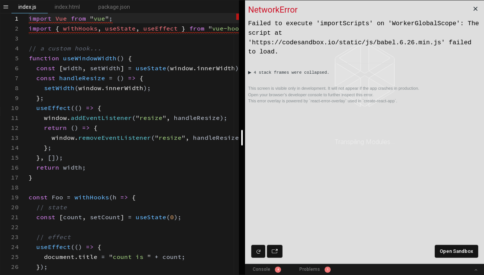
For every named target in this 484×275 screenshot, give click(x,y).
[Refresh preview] (258, 251)
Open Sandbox (456, 251)
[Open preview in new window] (275, 251)
